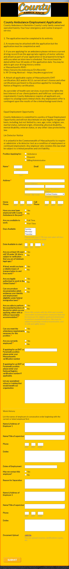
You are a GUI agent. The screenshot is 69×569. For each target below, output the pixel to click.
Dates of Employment (12, 466)
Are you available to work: (11, 221)
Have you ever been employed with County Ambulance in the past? (13, 212)
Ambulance (32, 154)
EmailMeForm (34, 10)
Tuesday (30, 234)
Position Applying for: (12, 154)
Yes (28, 210)
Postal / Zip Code (32, 195)
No (28, 213)
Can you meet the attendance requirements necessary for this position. (13, 332)
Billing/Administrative (36, 160)
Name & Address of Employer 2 (11, 494)
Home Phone (5, 203)
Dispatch (31, 157)
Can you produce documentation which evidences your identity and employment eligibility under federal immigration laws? (13, 294)
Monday (30, 231)
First (18, 170)
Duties (5, 451)
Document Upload (11, 535)
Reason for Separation (12, 480)
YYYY (37, 247)
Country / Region (52, 197)
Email (36, 166)
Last (21, 175)
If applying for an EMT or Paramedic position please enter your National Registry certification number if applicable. (13, 370)
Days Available (9, 229)
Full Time (31, 220)
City (26, 189)
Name (6, 166)
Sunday (30, 229)
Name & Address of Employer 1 (11, 425)
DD (31, 247)
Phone (5, 444)
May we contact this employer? (11, 473)
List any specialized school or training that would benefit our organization (12, 384)
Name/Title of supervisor (13, 436)
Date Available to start (12, 244)
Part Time (31, 223)
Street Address (31, 183)
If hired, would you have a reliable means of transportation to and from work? (13, 270)
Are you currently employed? (10, 342)
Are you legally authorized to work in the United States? (13, 281)
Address (7, 180)
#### (29, 205)
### (15, 205)
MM (26, 247)
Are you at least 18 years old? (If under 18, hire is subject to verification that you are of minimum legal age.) (13, 256)
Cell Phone (36, 203)
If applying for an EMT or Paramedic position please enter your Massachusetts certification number (13, 354)
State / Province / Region (52, 190)
